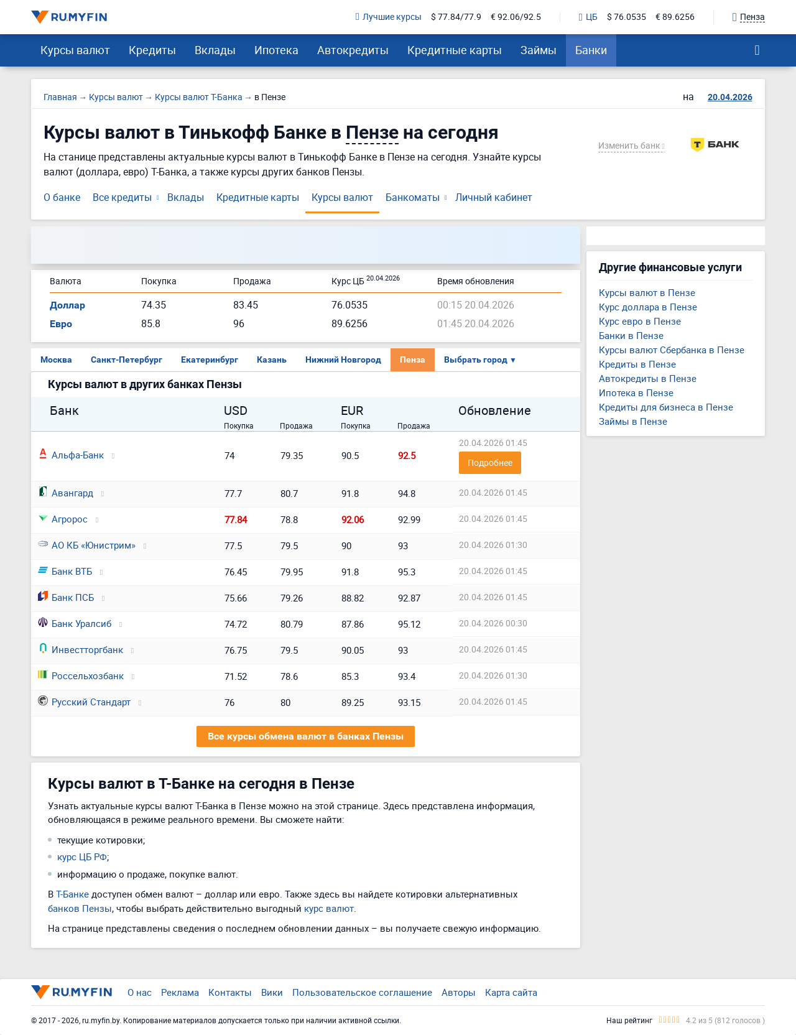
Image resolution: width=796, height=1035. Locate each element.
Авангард (65, 492)
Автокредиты (353, 49)
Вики (272, 992)
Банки (591, 49)
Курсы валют (75, 49)
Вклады (215, 49)
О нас (139, 992)
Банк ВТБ (65, 571)
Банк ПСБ (66, 597)
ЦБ (588, 17)
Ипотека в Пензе (636, 392)
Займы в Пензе (633, 421)
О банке (62, 197)
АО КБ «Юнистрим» (87, 545)
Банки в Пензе (631, 335)
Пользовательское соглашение (362, 992)
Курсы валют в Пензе (647, 292)
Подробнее (490, 462)
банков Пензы (80, 908)
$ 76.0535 (626, 17)
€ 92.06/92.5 (516, 17)
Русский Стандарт (84, 701)
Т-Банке (72, 894)
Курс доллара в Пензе (648, 306)
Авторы (459, 992)
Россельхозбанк (81, 675)
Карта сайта (511, 992)
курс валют (329, 908)
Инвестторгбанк (80, 649)
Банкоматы (413, 197)
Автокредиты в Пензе (647, 378)
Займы (539, 49)
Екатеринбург (209, 359)
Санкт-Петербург (126, 359)
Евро (61, 324)
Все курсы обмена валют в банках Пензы (306, 736)
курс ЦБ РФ (82, 856)
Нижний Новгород (343, 359)
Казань (272, 359)
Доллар (67, 305)
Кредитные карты (454, 49)
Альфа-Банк (71, 454)
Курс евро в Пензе (640, 321)
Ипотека (276, 49)
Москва (56, 359)
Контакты (230, 992)
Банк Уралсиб (74, 623)
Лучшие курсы (389, 17)
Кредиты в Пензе (637, 363)
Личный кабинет (493, 197)
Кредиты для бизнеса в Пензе (666, 406)
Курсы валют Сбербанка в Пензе (671, 349)
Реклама (180, 992)
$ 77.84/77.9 (456, 17)
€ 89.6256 (675, 17)
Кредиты (152, 49)
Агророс (63, 519)
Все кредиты (122, 197)
